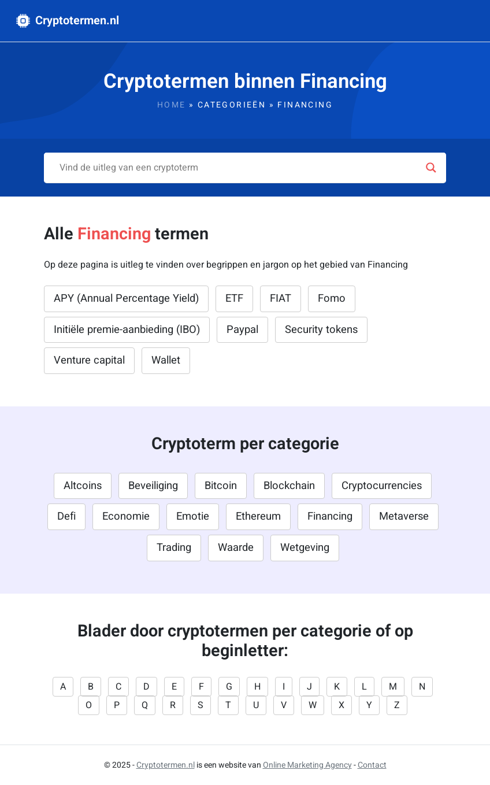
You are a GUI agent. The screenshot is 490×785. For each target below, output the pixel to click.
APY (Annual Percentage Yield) (126, 298)
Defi (66, 516)
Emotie (192, 516)
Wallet (165, 360)
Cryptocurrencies (381, 486)
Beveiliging (153, 486)
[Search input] (240, 168)
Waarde (236, 548)
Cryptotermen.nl (67, 20)
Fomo (332, 298)
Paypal (242, 330)
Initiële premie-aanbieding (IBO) (127, 330)
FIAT (280, 298)
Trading (174, 548)
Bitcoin (221, 486)
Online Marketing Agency (307, 765)
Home (171, 105)
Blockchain (289, 486)
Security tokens (321, 330)
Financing (329, 516)
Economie (126, 516)
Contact (372, 765)
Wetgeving (304, 548)
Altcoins (83, 486)
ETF (234, 298)
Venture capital (89, 360)
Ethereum (258, 516)
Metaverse (404, 516)
